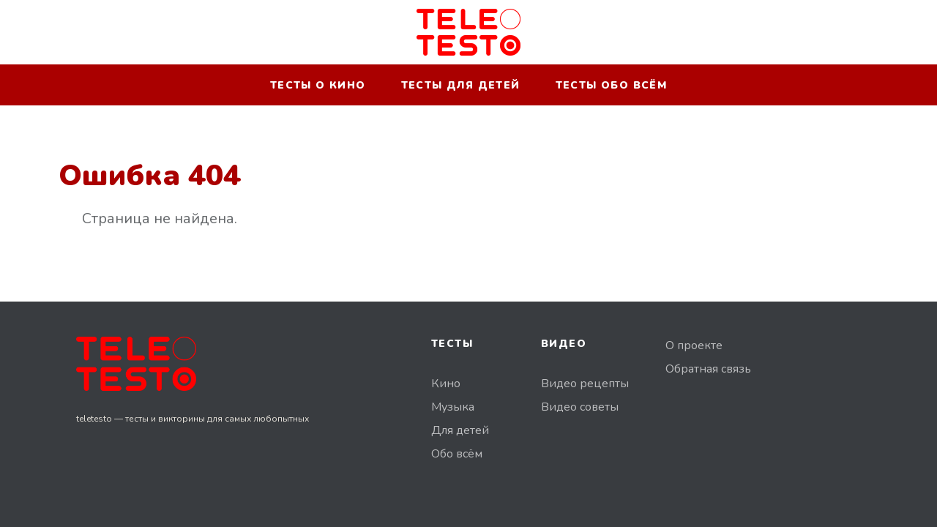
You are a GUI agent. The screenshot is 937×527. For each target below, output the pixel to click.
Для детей (460, 430)
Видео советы (580, 407)
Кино (445, 383)
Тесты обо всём (612, 85)
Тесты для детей (460, 85)
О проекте (694, 345)
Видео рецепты (585, 383)
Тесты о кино (318, 85)
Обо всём (456, 454)
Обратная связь (708, 369)
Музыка (452, 407)
